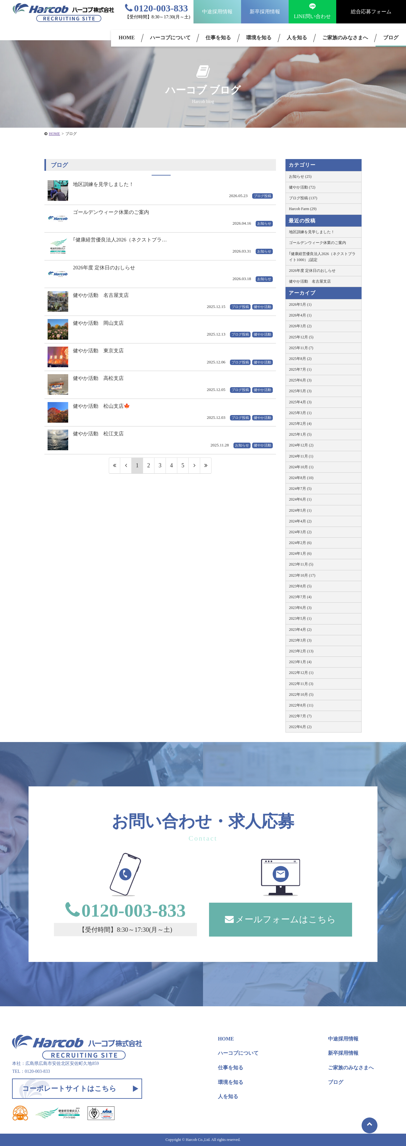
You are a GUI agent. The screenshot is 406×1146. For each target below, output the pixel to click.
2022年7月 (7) (300, 716)
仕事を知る (218, 37)
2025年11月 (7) (301, 348)
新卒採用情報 (265, 11)
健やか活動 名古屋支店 (310, 281)
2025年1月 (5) (300, 434)
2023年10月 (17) (302, 575)
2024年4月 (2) (300, 521)
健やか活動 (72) (302, 187)
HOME (127, 37)
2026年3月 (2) (300, 326)
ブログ (335, 1082)
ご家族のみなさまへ (345, 37)
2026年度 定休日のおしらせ (312, 270)
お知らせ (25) (300, 176)
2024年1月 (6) (300, 553)
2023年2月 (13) (301, 651)
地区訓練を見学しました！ (312, 232)
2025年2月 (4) (300, 423)
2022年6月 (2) (300, 727)
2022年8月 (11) (301, 705)
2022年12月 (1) (301, 672)
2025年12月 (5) (301, 337)
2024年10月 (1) (301, 467)
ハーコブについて (170, 37)
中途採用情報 (217, 11)
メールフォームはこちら (280, 919)
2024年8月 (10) (301, 478)
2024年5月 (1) (300, 510)
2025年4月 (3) (300, 402)
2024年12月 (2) (301, 445)
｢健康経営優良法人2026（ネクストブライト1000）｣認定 (322, 257)
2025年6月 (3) (300, 380)
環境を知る (259, 37)
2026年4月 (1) (300, 315)
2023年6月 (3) (300, 607)
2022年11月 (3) (301, 684)
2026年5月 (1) (300, 304)
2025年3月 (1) (300, 413)
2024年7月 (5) (300, 488)
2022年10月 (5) (301, 694)
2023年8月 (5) (300, 586)
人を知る (297, 37)
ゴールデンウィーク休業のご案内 (317, 242)
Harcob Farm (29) (303, 209)
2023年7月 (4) (300, 597)
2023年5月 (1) (300, 618)
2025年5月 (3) (300, 391)
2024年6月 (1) (300, 499)
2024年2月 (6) (300, 543)
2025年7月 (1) (300, 369)
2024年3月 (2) (300, 532)
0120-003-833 (156, 8)
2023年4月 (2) (300, 629)
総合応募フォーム (371, 11)
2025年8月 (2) (300, 358)
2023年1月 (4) (300, 662)
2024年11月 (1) (301, 456)
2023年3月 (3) (300, 640)
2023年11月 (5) (301, 564)
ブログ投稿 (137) (303, 198)
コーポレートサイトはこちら (69, 1088)
